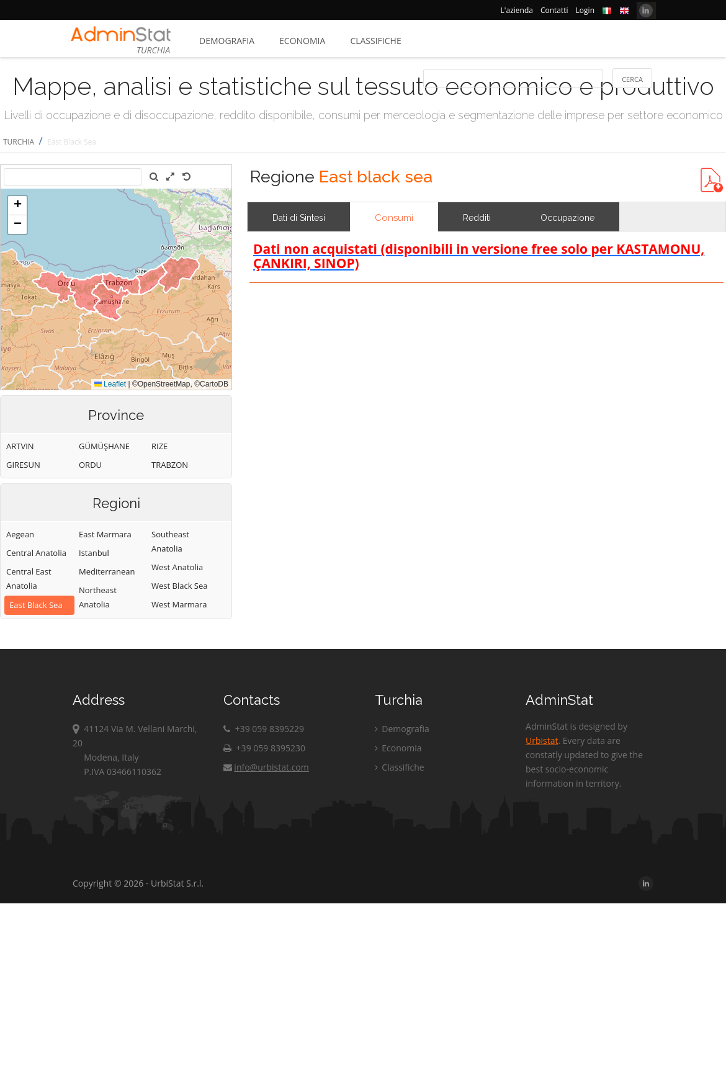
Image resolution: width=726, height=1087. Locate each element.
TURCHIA (18, 141)
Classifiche (375, 41)
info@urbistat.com (265, 767)
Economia (302, 41)
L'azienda (517, 10)
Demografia (226, 41)
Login (585, 10)
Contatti (554, 10)
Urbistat (542, 740)
